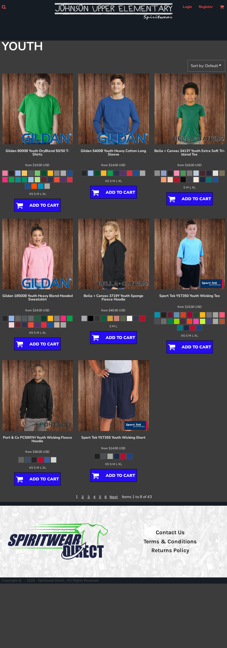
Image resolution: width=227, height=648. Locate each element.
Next (114, 497)
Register (206, 6)
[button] (3, 7)
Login (187, 6)
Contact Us (170, 532)
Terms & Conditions (170, 541)
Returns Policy (170, 550)
